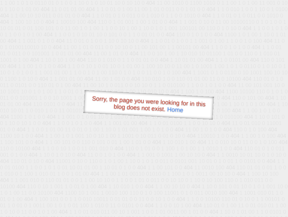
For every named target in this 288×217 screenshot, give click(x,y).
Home (175, 109)
